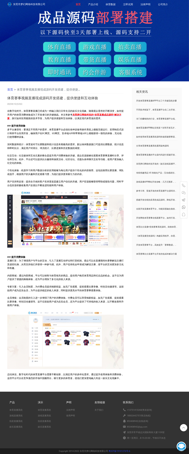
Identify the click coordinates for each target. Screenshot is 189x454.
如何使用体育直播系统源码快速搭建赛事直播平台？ (159, 137)
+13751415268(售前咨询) (139, 410)
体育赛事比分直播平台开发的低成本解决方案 (156, 254)
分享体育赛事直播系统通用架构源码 (152, 146)
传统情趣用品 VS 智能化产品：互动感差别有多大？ (159, 173)
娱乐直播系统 (16, 427)
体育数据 (111, 4)
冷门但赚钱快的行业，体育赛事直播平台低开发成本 (159, 119)
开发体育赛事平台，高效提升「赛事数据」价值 (157, 245)
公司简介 (163, 4)
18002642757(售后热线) (139, 415)
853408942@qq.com (137, 427)
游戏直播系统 (16, 415)
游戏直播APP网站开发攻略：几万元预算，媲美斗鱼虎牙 (161, 182)
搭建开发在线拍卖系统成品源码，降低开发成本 (157, 200)
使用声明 (70, 415)
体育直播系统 (16, 410)
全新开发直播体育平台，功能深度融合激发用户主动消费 (161, 209)
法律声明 (145, 4)
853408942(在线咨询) (137, 421)
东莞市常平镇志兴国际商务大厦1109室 (146, 432)
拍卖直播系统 (16, 421)
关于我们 (99, 410)
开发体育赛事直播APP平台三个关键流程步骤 (156, 101)
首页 (78, 3)
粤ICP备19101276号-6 (119, 451)
